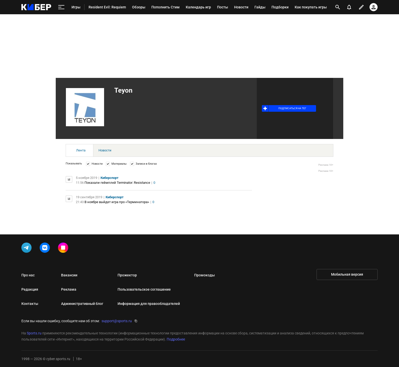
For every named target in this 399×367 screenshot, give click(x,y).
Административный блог (82, 304)
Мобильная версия (347, 274)
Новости (104, 150)
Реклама (68, 289)
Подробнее (176, 339)
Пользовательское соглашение (144, 289)
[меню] (61, 7)
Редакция (29, 289)
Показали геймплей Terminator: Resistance (117, 183)
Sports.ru (34, 333)
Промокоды (204, 275)
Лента (81, 150)
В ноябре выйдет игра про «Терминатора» (116, 202)
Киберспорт (110, 178)
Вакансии (69, 275)
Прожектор (127, 275)
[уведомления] (349, 7)
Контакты (29, 304)
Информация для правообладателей (149, 304)
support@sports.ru (117, 321)
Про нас (28, 275)
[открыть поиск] (337, 7)
